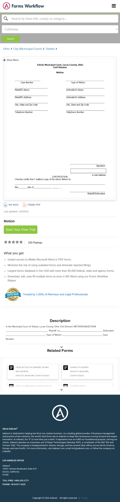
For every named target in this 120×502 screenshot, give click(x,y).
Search (10, 38)
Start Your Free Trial (20, 229)
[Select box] (60, 18)
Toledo (50, 49)
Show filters (10, 60)
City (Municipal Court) (27, 49)
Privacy (84, 498)
